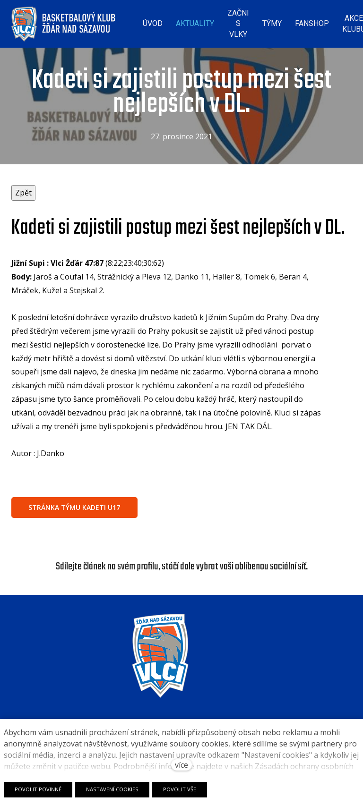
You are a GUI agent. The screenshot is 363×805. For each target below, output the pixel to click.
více (181, 765)
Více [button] (333, 21)
